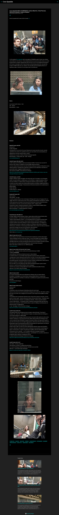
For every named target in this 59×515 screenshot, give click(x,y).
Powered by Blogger (29, 513)
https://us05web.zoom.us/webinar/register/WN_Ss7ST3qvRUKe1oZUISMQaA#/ (24, 230)
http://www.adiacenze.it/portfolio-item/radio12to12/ (19, 269)
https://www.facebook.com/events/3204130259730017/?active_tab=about (23, 307)
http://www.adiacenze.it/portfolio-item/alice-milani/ (19, 350)
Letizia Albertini (39, 441)
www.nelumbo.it (12, 282)
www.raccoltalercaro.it (14, 191)
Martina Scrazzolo (13, 442)
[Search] (14, 2)
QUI (29, 18)
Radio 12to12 (19, 442)
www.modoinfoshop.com (14, 158)
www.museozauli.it (13, 246)
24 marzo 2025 (12, 441)
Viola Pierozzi (31, 442)
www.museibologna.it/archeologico (16, 210)
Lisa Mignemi (45, 441)
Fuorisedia (27, 441)
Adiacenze (17, 441)
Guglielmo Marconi (33, 441)
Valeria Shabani (25, 442)
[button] (10, 15)
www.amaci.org (19, 232)
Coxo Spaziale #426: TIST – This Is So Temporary (25, 468)
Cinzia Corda (22, 441)
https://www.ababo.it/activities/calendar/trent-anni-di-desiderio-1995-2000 (24, 337)
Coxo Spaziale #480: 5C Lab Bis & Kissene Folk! (25, 503)
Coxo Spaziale (8, 2)
